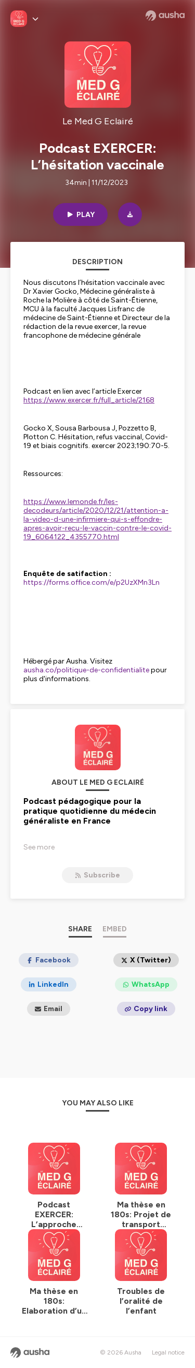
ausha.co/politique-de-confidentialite (86, 670)
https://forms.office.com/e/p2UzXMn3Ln (91, 582)
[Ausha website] (165, 15)
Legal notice (168, 1352)
